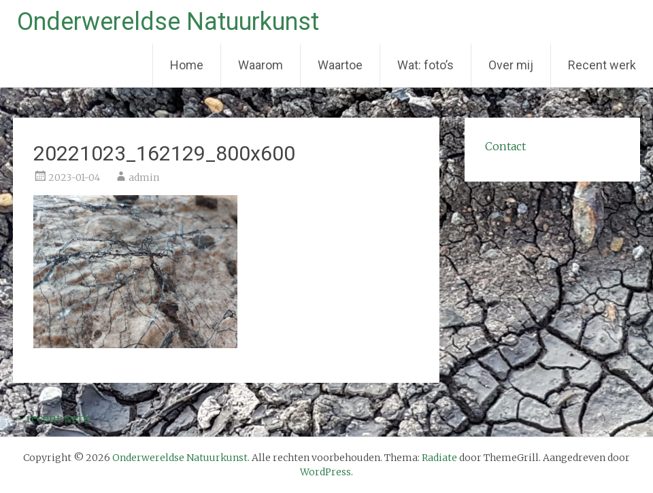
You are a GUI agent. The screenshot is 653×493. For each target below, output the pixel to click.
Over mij (510, 65)
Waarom (260, 65)
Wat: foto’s (425, 65)
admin (144, 177)
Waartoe (340, 65)
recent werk (51, 418)
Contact (505, 146)
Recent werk (602, 65)
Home (186, 65)
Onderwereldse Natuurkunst (168, 21)
